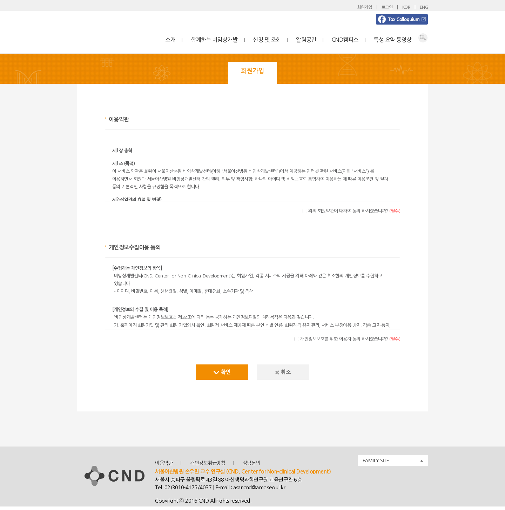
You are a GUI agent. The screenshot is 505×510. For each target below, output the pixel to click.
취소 (282, 372)
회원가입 (364, 7)
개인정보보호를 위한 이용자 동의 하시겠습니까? (350, 339)
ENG (424, 7)
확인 (222, 372)
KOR (406, 7)
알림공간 (306, 39)
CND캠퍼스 (345, 39)
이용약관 (164, 463)
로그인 (387, 7)
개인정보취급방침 (207, 463)
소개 (170, 39)
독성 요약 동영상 (392, 39)
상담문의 (251, 463)
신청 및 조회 (267, 39)
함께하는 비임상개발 (214, 39)
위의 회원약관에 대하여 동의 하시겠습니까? (354, 211)
